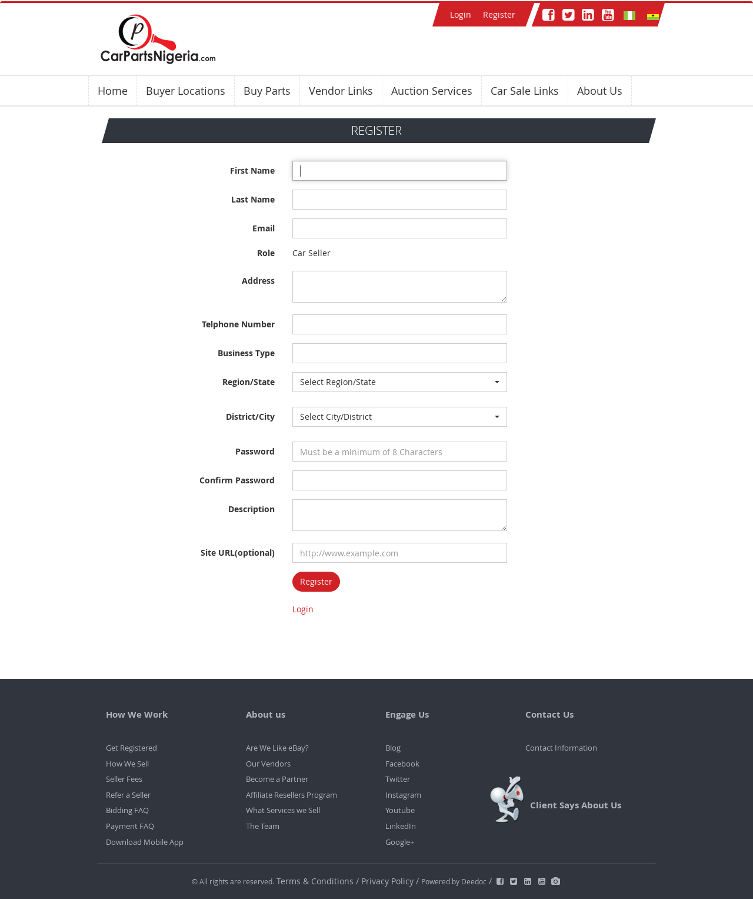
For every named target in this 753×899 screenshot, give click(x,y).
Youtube (400, 810)
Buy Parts (267, 91)
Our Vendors (268, 763)
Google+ (399, 842)
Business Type (246, 353)
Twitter (397, 779)
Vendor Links (341, 91)
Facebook (402, 763)
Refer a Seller (128, 794)
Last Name (253, 199)
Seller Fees (124, 779)
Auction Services (431, 91)
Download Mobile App (145, 842)
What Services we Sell (283, 810)
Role (266, 252)
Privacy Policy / (390, 881)
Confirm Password (237, 480)
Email (263, 228)
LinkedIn (400, 826)
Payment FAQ (130, 826)
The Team (262, 826)
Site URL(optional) (238, 552)
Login (460, 14)
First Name (252, 170)
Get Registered (131, 747)
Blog (393, 747)
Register (499, 14)
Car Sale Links (525, 91)
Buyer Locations (185, 91)
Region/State (248, 381)
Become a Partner (277, 779)
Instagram (403, 794)
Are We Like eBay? (277, 747)
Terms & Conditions (316, 881)
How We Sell (127, 763)
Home (113, 91)
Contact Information (561, 747)
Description (251, 509)
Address (258, 280)
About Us (599, 91)
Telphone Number (238, 324)
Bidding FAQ (127, 810)
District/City (250, 416)
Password (255, 451)
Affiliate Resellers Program (291, 794)
